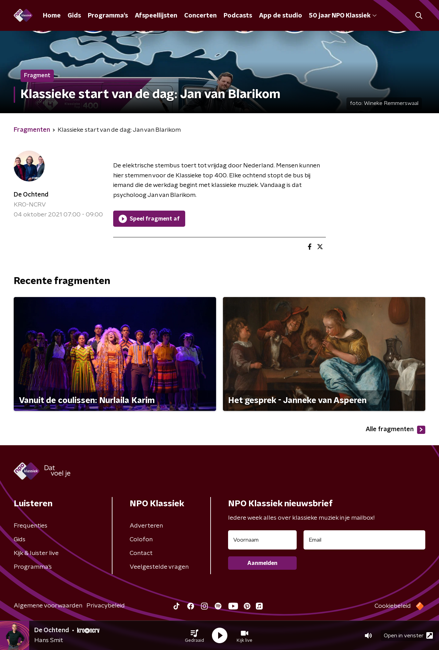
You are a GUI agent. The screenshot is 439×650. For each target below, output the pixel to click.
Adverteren (146, 526)
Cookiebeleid (393, 606)
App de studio (280, 16)
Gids (74, 16)
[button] (194, 636)
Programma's (108, 16)
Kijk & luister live (36, 553)
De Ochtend (31, 195)
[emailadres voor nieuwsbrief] (364, 539)
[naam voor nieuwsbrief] (262, 539)
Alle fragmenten (395, 430)
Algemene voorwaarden (48, 606)
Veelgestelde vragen (159, 567)
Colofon (141, 539)
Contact (141, 553)
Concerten (200, 16)
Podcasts (238, 16)
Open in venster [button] (408, 635)
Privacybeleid (105, 606)
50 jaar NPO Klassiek (343, 16)
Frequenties (30, 526)
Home (52, 16)
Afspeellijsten (156, 16)
